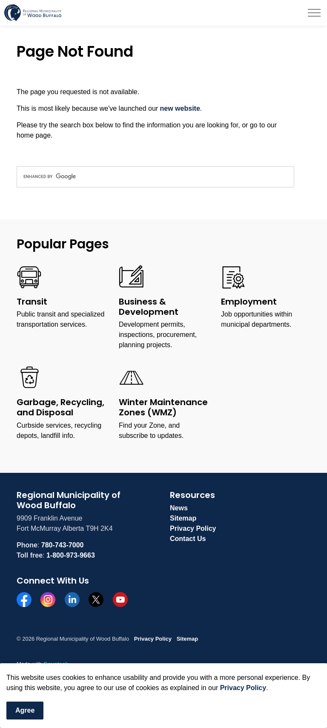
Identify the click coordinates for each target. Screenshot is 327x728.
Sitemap (183, 518)
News (179, 508)
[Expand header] (314, 13)
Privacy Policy (243, 687)
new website (180, 108)
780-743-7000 (62, 545)
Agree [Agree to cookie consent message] (25, 710)
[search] (155, 176)
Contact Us (188, 538)
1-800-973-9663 (70, 555)
